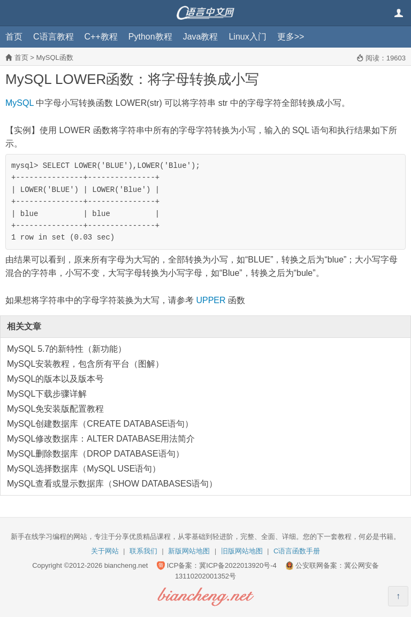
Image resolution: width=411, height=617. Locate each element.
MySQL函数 (54, 57)
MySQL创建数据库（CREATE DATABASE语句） (100, 423)
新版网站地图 (189, 551)
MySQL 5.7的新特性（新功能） (66, 348)
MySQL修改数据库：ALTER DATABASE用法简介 (101, 438)
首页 (13, 36)
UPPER (210, 300)
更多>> (291, 36)
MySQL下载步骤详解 (47, 393)
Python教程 (150, 36)
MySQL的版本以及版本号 (55, 378)
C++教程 (101, 36)
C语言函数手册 (296, 551)
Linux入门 (247, 36)
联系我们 (143, 551)
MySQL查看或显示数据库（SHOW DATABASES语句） (112, 483)
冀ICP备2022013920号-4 (238, 565)
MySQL (19, 102)
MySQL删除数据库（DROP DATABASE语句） (95, 453)
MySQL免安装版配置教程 (55, 408)
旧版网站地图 (242, 551)
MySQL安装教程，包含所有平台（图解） (85, 363)
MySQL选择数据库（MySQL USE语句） (84, 468)
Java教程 (200, 36)
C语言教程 (53, 36)
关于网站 (105, 551)
